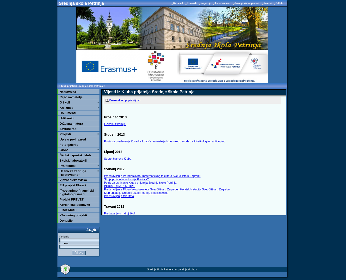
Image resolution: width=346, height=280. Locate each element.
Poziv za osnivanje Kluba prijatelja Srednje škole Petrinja (140, 182)
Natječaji (206, 3)
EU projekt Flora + (73, 185)
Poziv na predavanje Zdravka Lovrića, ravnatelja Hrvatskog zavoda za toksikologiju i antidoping (164, 141)
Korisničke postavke (75, 205)
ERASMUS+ (68, 210)
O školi (65, 102)
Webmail (178, 3)
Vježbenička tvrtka (73, 180)
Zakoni (268, 3)
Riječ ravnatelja (71, 97)
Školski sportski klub (75, 155)
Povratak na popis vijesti (122, 100)
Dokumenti (68, 113)
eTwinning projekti (73, 215)
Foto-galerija (69, 144)
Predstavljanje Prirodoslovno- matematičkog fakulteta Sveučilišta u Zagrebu (152, 176)
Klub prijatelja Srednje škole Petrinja (82, 86)
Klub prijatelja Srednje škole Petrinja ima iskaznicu (136, 193)
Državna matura (71, 123)
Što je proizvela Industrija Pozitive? (126, 179)
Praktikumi (67, 166)
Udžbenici (67, 118)
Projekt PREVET (72, 199)
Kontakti (192, 3)
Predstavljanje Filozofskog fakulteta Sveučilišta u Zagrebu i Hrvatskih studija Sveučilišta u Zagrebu (167, 189)
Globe (64, 150)
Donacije (66, 220)
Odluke (280, 3)
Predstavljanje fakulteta (119, 196)
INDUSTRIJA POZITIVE (119, 186)
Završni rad (68, 129)
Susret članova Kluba (117, 158)
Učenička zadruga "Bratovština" (73, 173)
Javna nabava (223, 3)
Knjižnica (66, 108)
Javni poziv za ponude (247, 3)
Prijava (79, 252)
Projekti (65, 134)
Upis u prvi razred (73, 139)
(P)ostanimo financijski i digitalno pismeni (78, 192)
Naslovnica (68, 92)
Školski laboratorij (73, 160)
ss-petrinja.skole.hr (186, 269)
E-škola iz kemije (115, 124)
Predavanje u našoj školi (119, 213)
